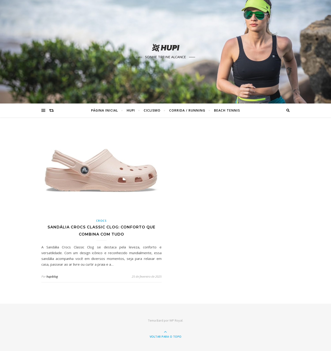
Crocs (101, 221)
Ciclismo (152, 110)
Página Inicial (104, 110)
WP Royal (176, 320)
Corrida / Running (187, 110)
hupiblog (52, 276)
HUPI (131, 110)
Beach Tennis (227, 110)
